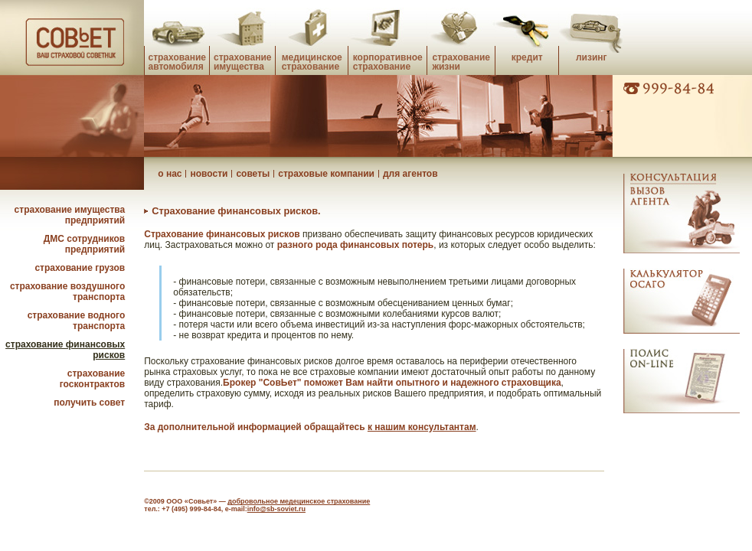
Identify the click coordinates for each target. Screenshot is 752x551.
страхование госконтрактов (92, 379)
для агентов (410, 173)
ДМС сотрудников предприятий (84, 244)
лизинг (591, 57)
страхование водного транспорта (77, 320)
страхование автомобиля (176, 62)
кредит (527, 57)
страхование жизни (460, 62)
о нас (169, 173)
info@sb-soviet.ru (276, 509)
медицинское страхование (312, 62)
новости (208, 173)
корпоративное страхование (388, 62)
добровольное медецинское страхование (298, 501)
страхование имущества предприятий (70, 215)
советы (253, 173)
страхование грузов (79, 267)
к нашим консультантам (422, 427)
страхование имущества (242, 62)
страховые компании (326, 173)
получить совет (89, 402)
